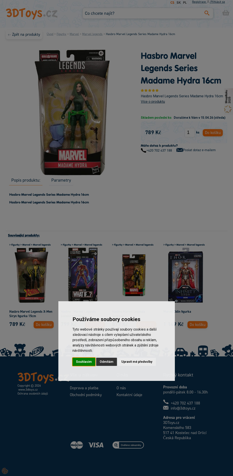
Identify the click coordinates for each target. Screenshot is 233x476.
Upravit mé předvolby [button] (136, 361)
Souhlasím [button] (84, 361)
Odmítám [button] (106, 361)
